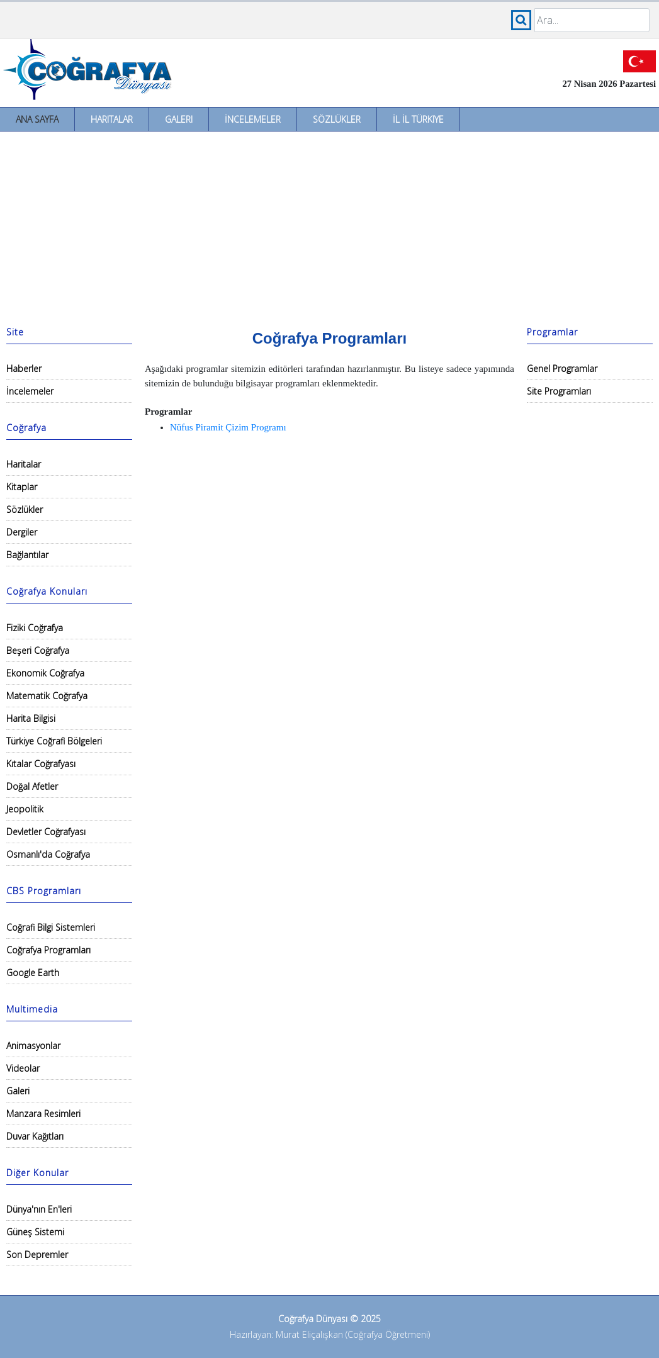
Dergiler (21, 532)
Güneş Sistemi (35, 1232)
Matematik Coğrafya (46, 696)
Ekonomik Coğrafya (45, 673)
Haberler (24, 368)
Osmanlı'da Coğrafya (48, 854)
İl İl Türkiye (418, 119)
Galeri (179, 119)
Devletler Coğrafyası (46, 832)
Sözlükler (337, 119)
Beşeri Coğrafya (37, 650)
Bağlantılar (27, 555)
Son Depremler (37, 1254)
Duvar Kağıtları (35, 1136)
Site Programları (559, 391)
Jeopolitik (24, 809)
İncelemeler (253, 119)
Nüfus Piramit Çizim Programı (228, 427)
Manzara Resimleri (43, 1114)
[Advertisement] (329, 226)
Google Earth (32, 973)
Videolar (23, 1068)
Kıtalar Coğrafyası (41, 764)
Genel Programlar (562, 368)
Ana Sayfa (37, 119)
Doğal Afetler (32, 786)
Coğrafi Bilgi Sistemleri (50, 927)
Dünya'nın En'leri (39, 1209)
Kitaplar (21, 487)
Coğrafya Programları (48, 950)
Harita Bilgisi (30, 718)
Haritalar (112, 119)
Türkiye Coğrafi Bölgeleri (54, 741)
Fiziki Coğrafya (34, 628)
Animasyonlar (33, 1046)
